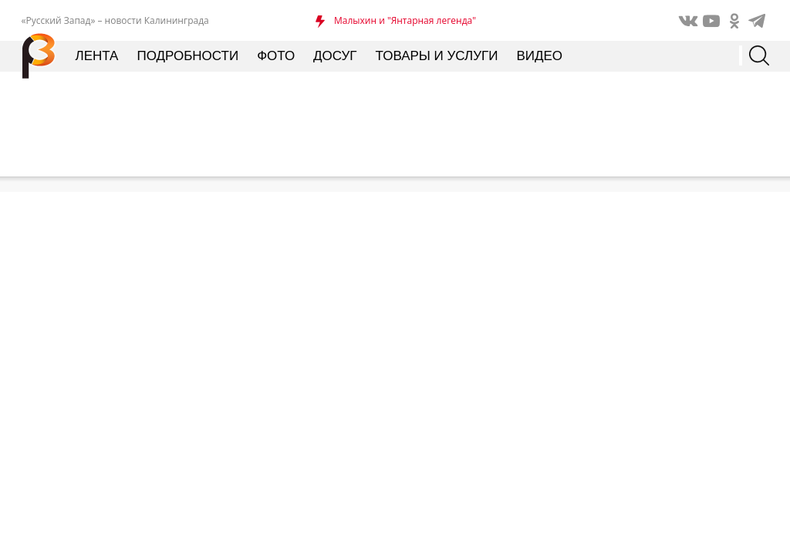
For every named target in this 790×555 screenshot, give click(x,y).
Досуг (334, 56)
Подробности (187, 56)
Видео (539, 56)
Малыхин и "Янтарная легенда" (405, 20)
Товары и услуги (437, 56)
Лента (97, 56)
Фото (276, 56)
